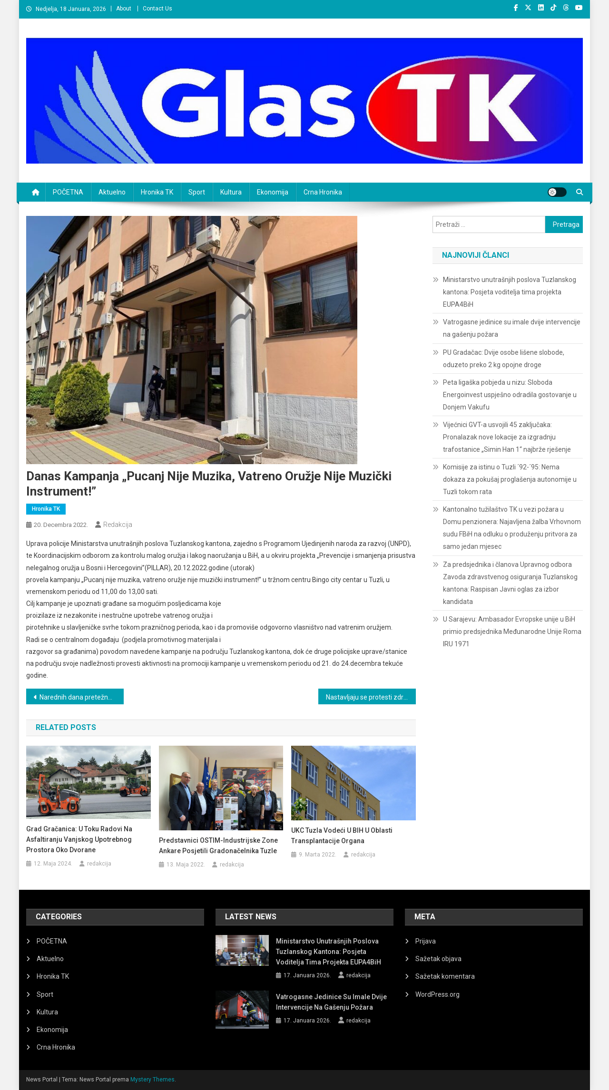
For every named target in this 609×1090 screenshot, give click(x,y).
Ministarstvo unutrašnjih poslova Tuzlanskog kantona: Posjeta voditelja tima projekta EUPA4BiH (509, 292)
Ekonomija (272, 192)
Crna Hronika (323, 192)
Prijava (425, 941)
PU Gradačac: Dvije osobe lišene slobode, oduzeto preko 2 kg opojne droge (503, 359)
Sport (196, 192)
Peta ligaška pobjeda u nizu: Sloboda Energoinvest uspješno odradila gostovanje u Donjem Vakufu (510, 395)
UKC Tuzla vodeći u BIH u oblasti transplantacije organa (342, 836)
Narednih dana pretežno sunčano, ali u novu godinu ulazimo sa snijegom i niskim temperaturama (81, 697)
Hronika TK (157, 192)
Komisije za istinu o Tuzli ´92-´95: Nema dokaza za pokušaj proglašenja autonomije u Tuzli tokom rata (510, 479)
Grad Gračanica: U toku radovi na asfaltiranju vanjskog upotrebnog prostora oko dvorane (79, 839)
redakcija (117, 524)
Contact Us (157, 8)
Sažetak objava (438, 959)
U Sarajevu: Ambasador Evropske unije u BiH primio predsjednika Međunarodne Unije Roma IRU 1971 (512, 631)
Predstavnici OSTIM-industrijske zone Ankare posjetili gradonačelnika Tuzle (218, 846)
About (123, 8)
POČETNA (68, 192)
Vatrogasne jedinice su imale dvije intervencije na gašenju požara (511, 328)
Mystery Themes (152, 1079)
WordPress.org (437, 994)
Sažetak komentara (445, 976)
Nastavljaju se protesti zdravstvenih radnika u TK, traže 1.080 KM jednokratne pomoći (371, 697)
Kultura (231, 192)
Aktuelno (112, 192)
